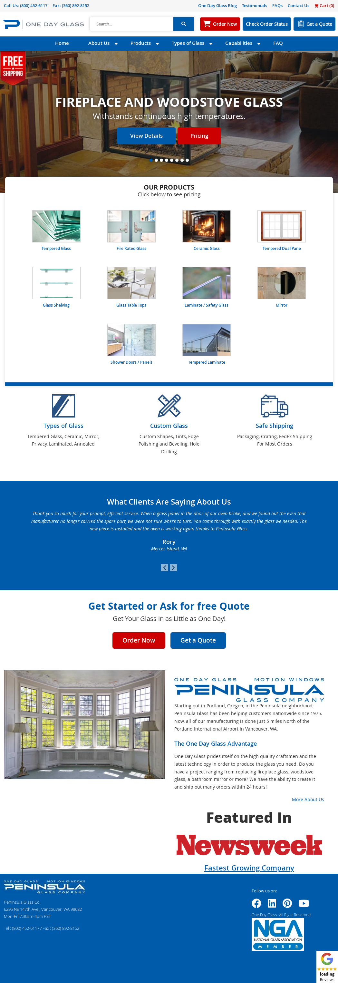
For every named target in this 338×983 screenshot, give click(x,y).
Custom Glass (169, 425)
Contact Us (298, 5)
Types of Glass (188, 43)
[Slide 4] (166, 160)
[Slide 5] (171, 160)
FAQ (278, 43)
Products (140, 43)
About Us (99, 43)
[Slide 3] (161, 160)
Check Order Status (267, 24)
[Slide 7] (182, 160)
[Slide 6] (177, 160)
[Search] (131, 24)
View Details (146, 135)
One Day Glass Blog (217, 5)
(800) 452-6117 (33, 5)
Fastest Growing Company (249, 868)
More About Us (308, 799)
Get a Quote (319, 24)
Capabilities (238, 43)
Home (62, 43)
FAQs (277, 5)
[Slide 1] (151, 160)
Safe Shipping (274, 425)
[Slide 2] (156, 160)
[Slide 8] (187, 160)
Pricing (199, 135)
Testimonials (254, 5)
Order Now (225, 24)
